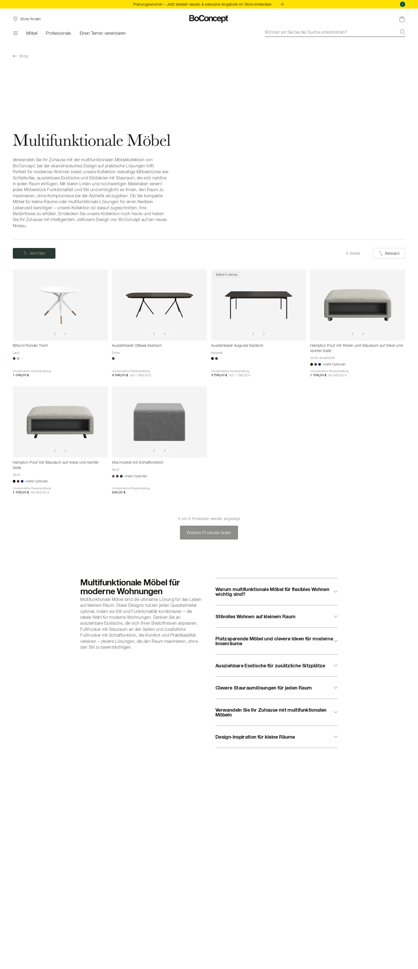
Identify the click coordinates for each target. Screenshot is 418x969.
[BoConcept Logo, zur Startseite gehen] (209, 19)
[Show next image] (65, 333)
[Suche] (402, 32)
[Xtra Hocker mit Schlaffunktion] (159, 422)
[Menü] (15, 33)
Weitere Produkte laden (209, 532)
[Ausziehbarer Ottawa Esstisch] (159, 305)
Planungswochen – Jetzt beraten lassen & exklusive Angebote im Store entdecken (209, 4)
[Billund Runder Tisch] (60, 305)
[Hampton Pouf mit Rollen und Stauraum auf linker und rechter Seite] (357, 305)
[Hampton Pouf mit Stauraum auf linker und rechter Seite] (60, 422)
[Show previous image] (55, 333)
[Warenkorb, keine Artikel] (402, 19)
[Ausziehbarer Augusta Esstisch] (258, 305)
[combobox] (335, 32)
